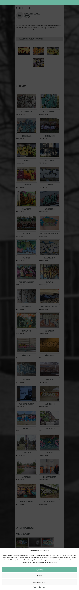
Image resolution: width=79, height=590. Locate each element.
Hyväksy (39, 569)
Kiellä (39, 576)
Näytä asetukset (39, 582)
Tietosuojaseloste (39, 587)
